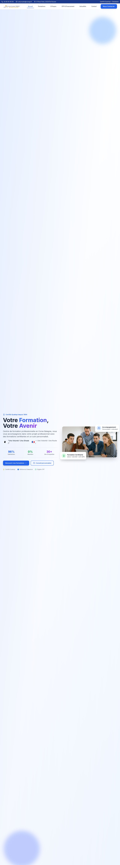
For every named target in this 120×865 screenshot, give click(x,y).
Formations (41, 6)
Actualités (83, 6)
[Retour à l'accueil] (12, 6)
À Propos (53, 6)
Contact (94, 6)
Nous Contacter (109, 6)
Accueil (30, 7)
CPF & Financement (68, 6)
